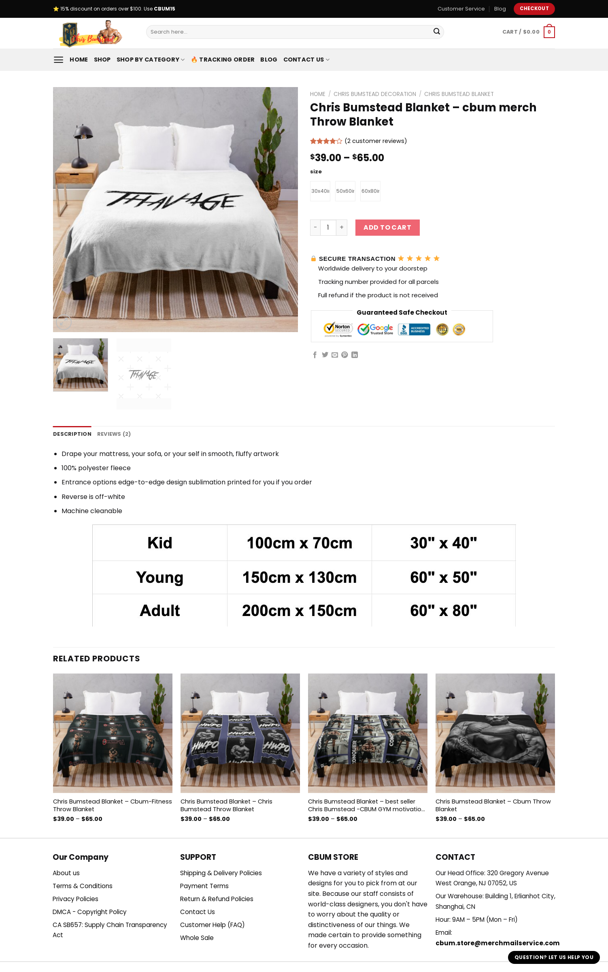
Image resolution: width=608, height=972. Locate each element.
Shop (102, 59)
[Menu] (58, 59)
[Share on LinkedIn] (354, 355)
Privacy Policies (75, 899)
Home (79, 59)
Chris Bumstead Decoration (375, 94)
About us (66, 873)
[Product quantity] (328, 228)
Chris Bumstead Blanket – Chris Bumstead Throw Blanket (226, 805)
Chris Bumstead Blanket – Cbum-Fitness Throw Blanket (112, 805)
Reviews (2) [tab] (114, 434)
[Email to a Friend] (335, 355)
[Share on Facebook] (315, 355)
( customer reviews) (375, 141)
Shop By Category (151, 59)
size (316, 172)
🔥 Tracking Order (223, 59)
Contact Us (306, 59)
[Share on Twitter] (325, 355)
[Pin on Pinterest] (344, 355)
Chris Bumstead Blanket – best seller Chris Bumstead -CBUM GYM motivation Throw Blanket (366, 805)
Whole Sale (197, 938)
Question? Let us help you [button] (553, 957)
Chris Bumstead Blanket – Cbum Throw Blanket (493, 805)
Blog (500, 8)
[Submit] (437, 32)
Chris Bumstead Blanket (459, 94)
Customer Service (461, 8)
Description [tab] (72, 434)
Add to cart (387, 227)
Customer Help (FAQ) (212, 925)
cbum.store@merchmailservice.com (498, 943)
